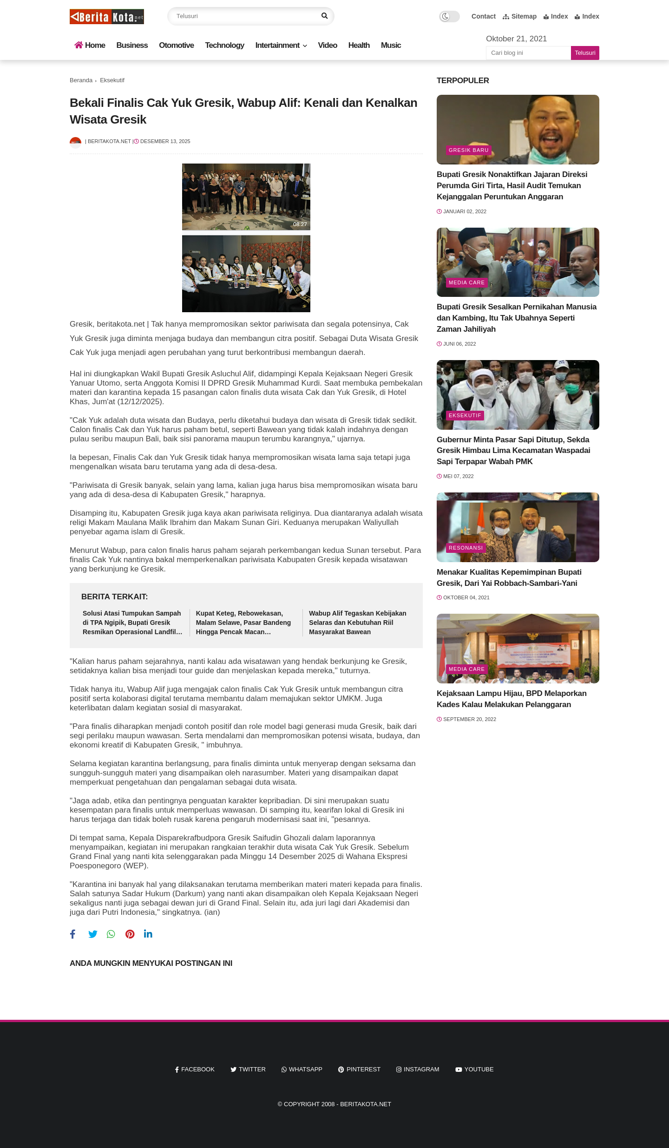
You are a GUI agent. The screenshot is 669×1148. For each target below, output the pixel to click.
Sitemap (520, 16)
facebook (198, 1069)
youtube (479, 1069)
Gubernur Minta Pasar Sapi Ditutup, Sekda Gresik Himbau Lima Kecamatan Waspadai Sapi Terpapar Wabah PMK (513, 450)
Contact (484, 16)
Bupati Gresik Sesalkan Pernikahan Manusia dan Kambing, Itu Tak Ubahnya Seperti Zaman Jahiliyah (517, 318)
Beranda (81, 80)
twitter (252, 1069)
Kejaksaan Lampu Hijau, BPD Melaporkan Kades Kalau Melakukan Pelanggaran (512, 699)
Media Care (467, 282)
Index (556, 16)
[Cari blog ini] (528, 53)
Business (132, 45)
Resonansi (466, 548)
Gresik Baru (469, 150)
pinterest (363, 1069)
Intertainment (278, 45)
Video (327, 45)
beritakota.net (365, 1104)
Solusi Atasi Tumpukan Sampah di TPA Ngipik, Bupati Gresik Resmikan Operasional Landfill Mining (132, 623)
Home (89, 45)
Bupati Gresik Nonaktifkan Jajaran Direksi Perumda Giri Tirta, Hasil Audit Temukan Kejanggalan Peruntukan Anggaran (512, 185)
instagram (421, 1069)
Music (391, 45)
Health (359, 45)
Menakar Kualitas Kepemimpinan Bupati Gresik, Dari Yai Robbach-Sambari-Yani (509, 578)
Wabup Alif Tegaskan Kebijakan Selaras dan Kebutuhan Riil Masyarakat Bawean (358, 622)
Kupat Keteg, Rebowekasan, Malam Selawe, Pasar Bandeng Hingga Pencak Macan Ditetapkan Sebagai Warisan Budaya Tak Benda (243, 623)
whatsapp (305, 1069)
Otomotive (176, 45)
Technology (224, 45)
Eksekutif (112, 80)
